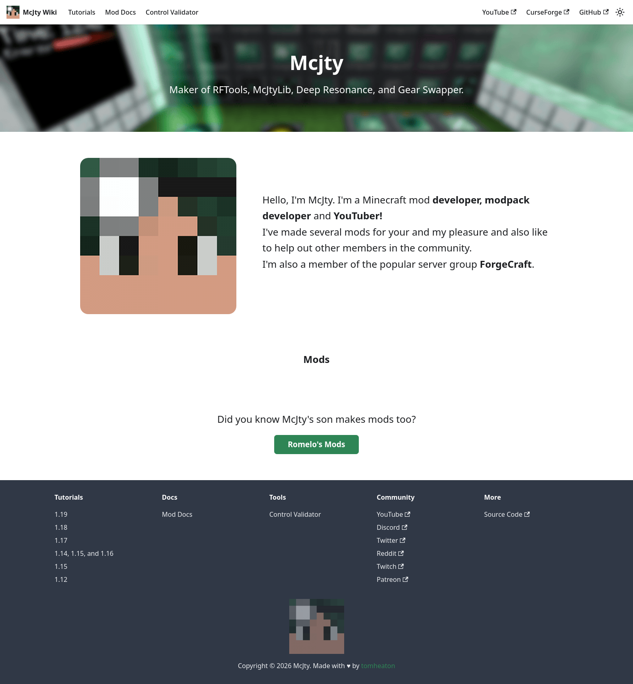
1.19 (61, 514)
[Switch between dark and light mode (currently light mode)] (619, 12)
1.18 (61, 527)
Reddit (390, 553)
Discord (392, 527)
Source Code (507, 514)
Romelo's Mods (316, 444)
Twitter (391, 540)
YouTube (499, 12)
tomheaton (378, 665)
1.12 (61, 579)
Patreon (392, 579)
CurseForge (548, 12)
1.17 (61, 540)
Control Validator (172, 12)
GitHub (594, 12)
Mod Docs (120, 12)
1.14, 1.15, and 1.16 (84, 553)
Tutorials (81, 12)
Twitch (390, 566)
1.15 (61, 566)
